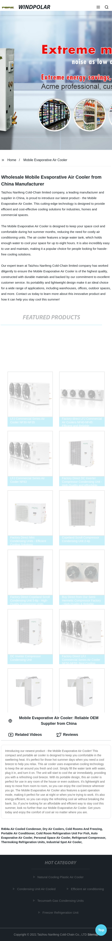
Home (11, 160)
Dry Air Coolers (53, 829)
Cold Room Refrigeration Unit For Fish (63, 833)
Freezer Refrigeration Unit (61, 912)
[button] (98, 7)
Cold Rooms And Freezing (84, 829)
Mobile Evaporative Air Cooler (45, 160)
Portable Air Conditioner (18, 833)
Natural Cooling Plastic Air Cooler (61, 877)
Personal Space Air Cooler (52, 837)
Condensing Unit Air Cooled (37, 889)
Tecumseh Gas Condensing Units (61, 900)
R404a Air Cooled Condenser (21, 829)
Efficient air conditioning (87, 889)
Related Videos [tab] (25, 734)
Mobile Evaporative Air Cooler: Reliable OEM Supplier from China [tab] (53, 721)
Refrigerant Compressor (88, 837)
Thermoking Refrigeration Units (23, 842)
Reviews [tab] (67, 734)
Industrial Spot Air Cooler (63, 842)
